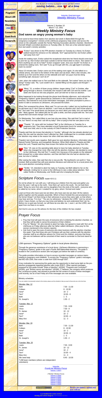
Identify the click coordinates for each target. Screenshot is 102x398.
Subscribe (64, 15)
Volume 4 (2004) (56, 379)
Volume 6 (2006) (56, 375)
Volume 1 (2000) (56, 384)
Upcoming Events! (10, 9)
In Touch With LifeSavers (27, 15)
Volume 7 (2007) (56, 370)
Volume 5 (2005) (56, 377)
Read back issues (74, 15)
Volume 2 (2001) (56, 382)
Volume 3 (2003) (56, 380)
